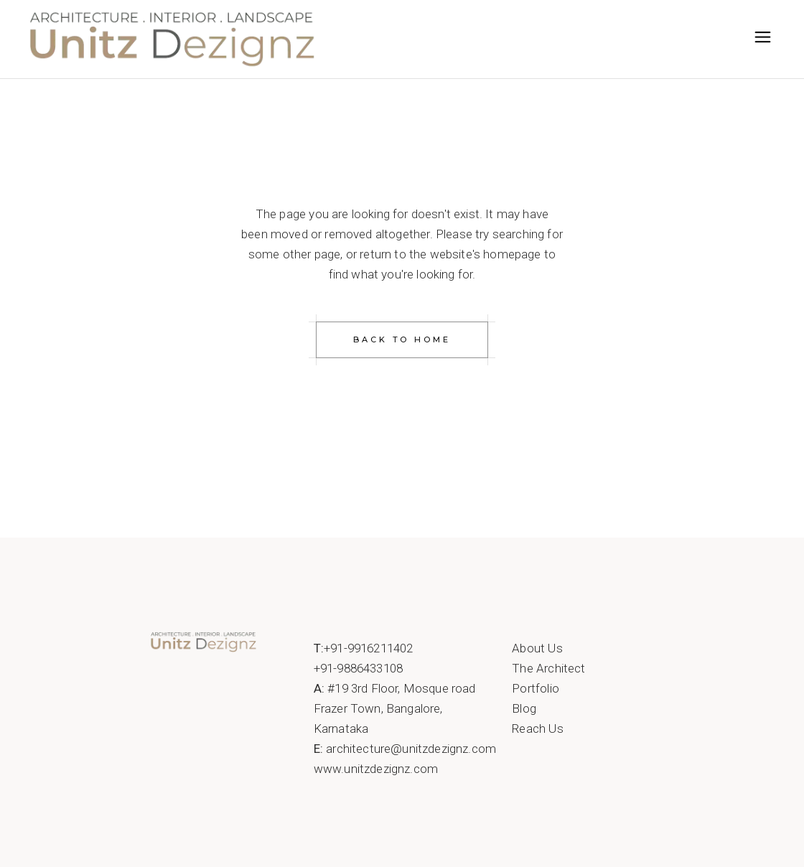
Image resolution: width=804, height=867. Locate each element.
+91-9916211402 (368, 648)
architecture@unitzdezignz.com (411, 748)
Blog (524, 708)
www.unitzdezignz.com (376, 768)
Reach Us (537, 728)
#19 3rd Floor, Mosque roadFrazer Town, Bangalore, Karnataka (395, 708)
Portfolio (535, 688)
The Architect (548, 668)
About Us (537, 648)
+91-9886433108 (358, 668)
